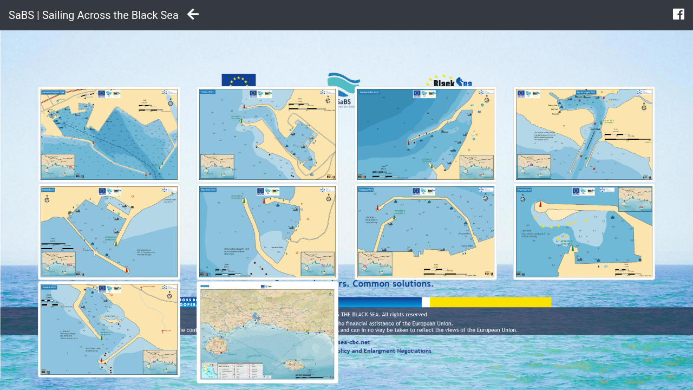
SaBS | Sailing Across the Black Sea (94, 15)
